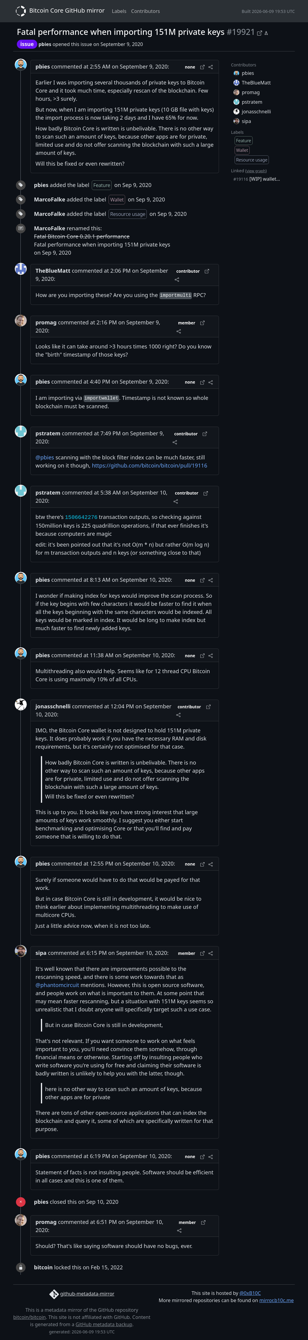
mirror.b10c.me (276, 1300)
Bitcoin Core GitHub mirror (59, 11)
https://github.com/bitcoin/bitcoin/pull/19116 (149, 465)
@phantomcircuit (57, 985)
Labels (119, 11)
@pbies (44, 457)
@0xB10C (250, 1293)
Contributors (145, 11)
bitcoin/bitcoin (29, 1317)
